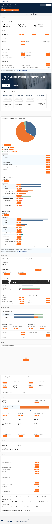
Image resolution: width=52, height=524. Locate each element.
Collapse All (5, 154)
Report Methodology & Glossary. (22, 70)
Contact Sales (15, 85)
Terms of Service (36, 519)
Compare (49, 5)
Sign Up (6, 85)
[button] (26, 358)
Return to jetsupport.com (20, 519)
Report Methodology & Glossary (21, 521)
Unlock (22, 34)
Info (6, 184)
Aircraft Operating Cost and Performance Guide (5, 2)
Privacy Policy (28, 519)
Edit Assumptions (34, 14)
